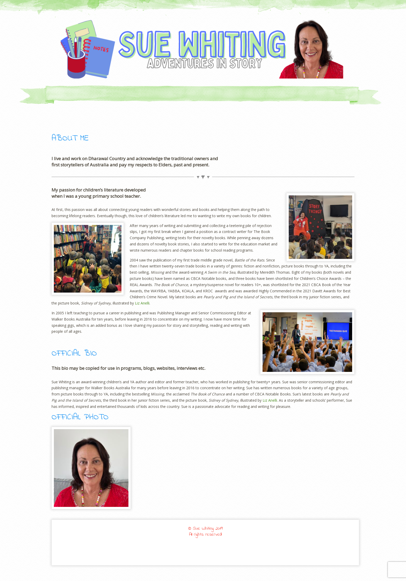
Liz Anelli (142, 303)
